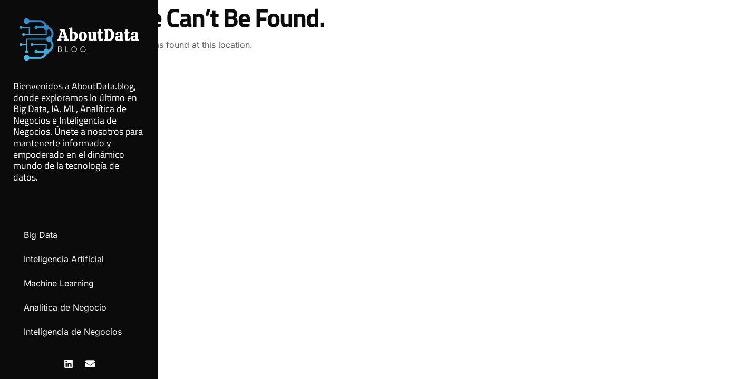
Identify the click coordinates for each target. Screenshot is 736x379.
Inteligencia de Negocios (73, 331)
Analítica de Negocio (65, 307)
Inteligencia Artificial (64, 259)
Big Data (40, 235)
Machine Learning (59, 283)
